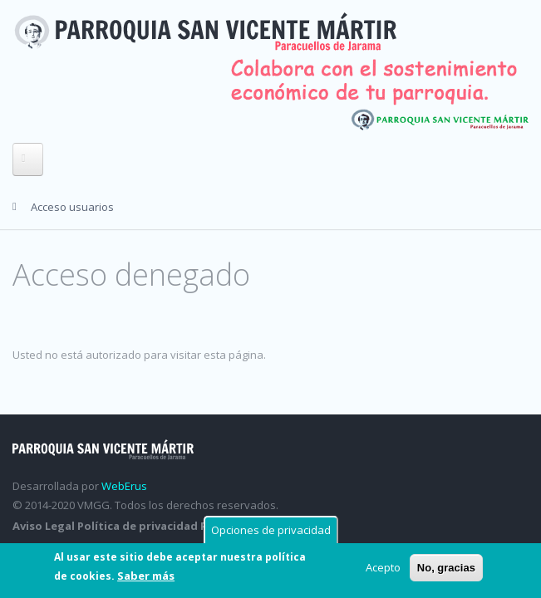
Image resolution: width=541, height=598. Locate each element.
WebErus (124, 485)
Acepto (383, 567)
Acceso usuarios (72, 206)
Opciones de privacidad (271, 529)
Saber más (146, 575)
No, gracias (446, 567)
